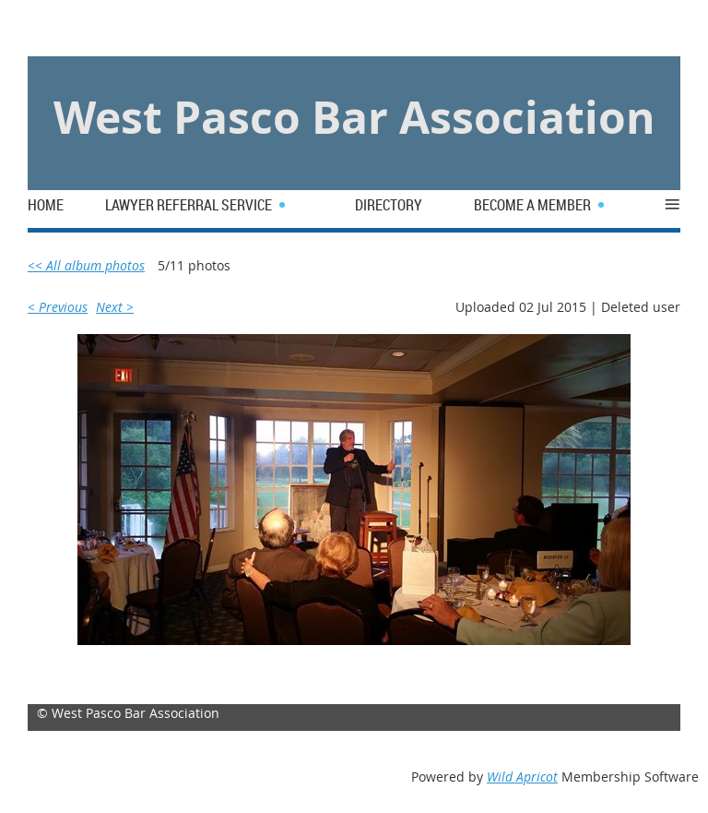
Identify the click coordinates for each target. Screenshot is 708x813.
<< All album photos (86, 265)
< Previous (58, 307)
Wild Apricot (522, 776)
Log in (70, 27)
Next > (115, 307)
